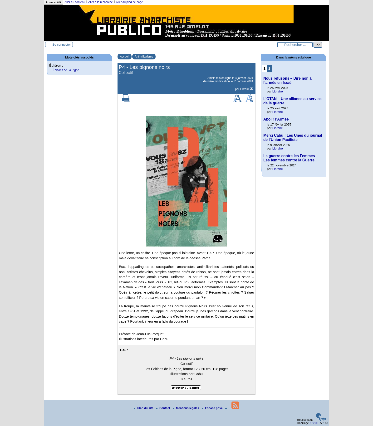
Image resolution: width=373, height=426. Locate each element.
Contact (163, 408)
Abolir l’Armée (276, 119)
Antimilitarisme (144, 56)
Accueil (124, 56)
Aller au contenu (74, 2)
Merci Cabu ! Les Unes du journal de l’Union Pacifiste (292, 137)
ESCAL (314, 423)
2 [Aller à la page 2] (269, 68)
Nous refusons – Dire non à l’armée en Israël (287, 80)
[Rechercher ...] (295, 44)
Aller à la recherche (100, 2)
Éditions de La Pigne (66, 70)
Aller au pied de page (129, 2)
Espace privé (212, 408)
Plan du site (144, 408)
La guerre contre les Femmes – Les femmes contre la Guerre (290, 158)
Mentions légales (186, 408)
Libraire (245, 89)
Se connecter (61, 44)
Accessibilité (53, 2)
